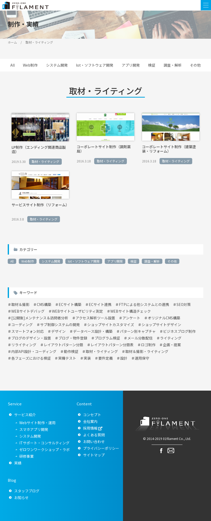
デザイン (58, 331)
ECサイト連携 (100, 304)
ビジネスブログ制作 (179, 331)
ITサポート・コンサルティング (44, 442)
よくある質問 (94, 434)
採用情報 (90, 428)
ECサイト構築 (70, 304)
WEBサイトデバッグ (28, 311)
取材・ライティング (102, 351)
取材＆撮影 (20, 304)
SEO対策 (184, 304)
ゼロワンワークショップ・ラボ (44, 449)
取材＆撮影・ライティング (146, 351)
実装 (87, 358)
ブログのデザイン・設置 (31, 338)
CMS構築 (44, 304)
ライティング (170, 338)
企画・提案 (172, 344)
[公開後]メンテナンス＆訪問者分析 (39, 317)
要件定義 (105, 358)
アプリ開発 (131, 65)
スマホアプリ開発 (33, 429)
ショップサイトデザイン (161, 324)
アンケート (131, 317)
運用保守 (142, 358)
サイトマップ (94, 454)
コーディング (22, 324)
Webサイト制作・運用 (37, 422)
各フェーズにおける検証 (31, 358)
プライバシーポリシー (101, 448)
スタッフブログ (26, 490)
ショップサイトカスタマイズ (110, 324)
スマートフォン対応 (27, 331)
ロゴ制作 (148, 344)
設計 (123, 358)
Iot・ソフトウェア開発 (94, 65)
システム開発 (57, 65)
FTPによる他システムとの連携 (144, 304)
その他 (195, 65)
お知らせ (21, 497)
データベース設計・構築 (92, 331)
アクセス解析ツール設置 (95, 317)
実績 (17, 462)
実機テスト (67, 358)
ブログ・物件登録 (72, 338)
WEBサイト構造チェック (130, 311)
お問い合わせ (94, 441)
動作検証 (71, 351)
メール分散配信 (140, 338)
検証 (151, 65)
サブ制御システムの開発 (60, 324)
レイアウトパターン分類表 (112, 344)
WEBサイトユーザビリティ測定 (77, 311)
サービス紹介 (25, 414)
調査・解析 (173, 65)
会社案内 (90, 421)
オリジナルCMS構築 (164, 317)
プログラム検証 (107, 338)
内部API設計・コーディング (33, 351)
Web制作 (30, 65)
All (12, 65)
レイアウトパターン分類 (63, 344)
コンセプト (92, 414)
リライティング (23, 344)
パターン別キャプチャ (138, 331)
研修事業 (26, 456)
